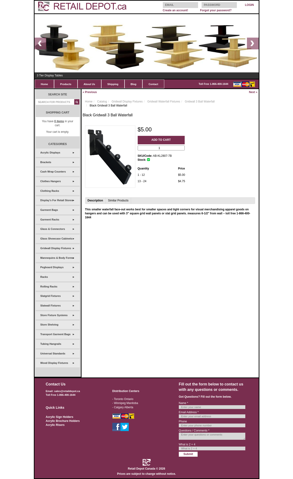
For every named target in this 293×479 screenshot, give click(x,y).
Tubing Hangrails (50, 343)
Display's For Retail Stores (56, 200)
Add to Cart (161, 139)
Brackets (45, 162)
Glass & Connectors (52, 229)
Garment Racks (49, 219)
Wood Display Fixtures (54, 362)
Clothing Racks (49, 190)
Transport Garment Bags (55, 334)
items (59, 121)
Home (44, 84)
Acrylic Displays (50, 152)
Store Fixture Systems (54, 315)
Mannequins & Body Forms (57, 257)
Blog (133, 84)
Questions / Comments (194, 430)
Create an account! (175, 10)
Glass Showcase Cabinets (56, 238)
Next (253, 92)
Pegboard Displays (52, 267)
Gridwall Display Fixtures (55, 248)
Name (183, 403)
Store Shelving (49, 324)
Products (65, 84)
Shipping (112, 84)
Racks (44, 276)
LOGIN (249, 5)
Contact (153, 84)
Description (95, 200)
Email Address (189, 412)
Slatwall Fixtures (50, 305)
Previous (90, 92)
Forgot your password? (215, 10)
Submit (188, 454)
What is (187, 444)
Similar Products (118, 200)
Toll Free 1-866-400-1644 (213, 83)
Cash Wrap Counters (53, 171)
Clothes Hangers (50, 181)
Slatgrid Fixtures (50, 295)
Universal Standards (52, 353)
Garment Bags (49, 209)
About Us (89, 84)
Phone (183, 421)
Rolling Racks (49, 286)
